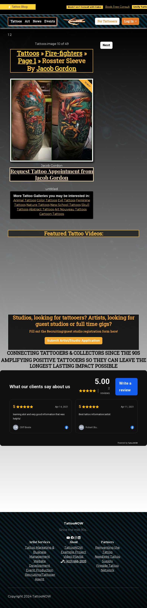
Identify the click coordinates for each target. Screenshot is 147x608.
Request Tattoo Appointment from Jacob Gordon (51, 174)
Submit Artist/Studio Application (73, 340)
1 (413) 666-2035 (73, 561)
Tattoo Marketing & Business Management (39, 552)
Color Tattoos (47, 200)
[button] (107, 21)
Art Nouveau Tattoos (71, 209)
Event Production (39, 570)
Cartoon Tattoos (51, 214)
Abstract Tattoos (41, 209)
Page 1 (27, 61)
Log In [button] (129, 21)
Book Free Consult (120, 6)
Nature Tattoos (38, 205)
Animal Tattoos (24, 200)
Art (27, 21)
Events (49, 21)
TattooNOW (73, 547)
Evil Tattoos (66, 200)
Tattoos (16, 21)
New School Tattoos (65, 205)
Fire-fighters (63, 53)
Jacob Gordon (56, 68)
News (37, 21)
